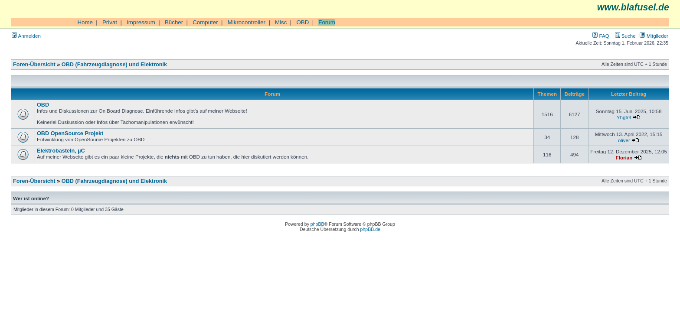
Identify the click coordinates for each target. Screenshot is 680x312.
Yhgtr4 (624, 117)
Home (85, 22)
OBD (302, 22)
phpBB (317, 224)
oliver (624, 140)
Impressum (141, 22)
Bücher (174, 22)
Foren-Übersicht (34, 65)
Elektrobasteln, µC (61, 151)
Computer (205, 22)
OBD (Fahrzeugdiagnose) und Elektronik (114, 65)
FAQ (600, 36)
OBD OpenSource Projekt (70, 133)
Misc (281, 22)
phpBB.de (370, 229)
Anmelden (26, 36)
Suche (625, 36)
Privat (109, 22)
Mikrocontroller (246, 22)
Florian (624, 157)
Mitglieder (654, 36)
